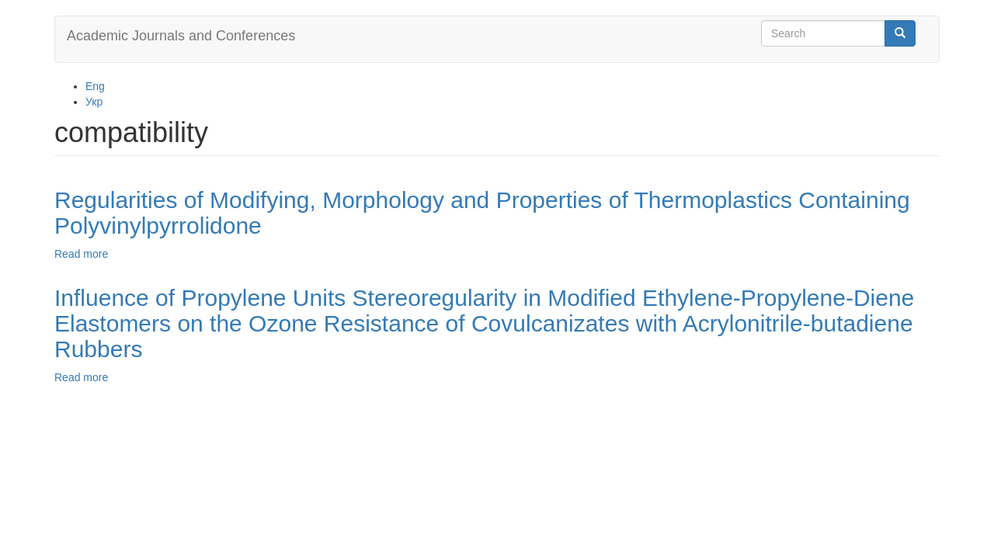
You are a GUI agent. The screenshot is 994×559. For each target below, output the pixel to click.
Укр (94, 101)
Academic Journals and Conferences (181, 35)
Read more (81, 254)
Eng (95, 86)
